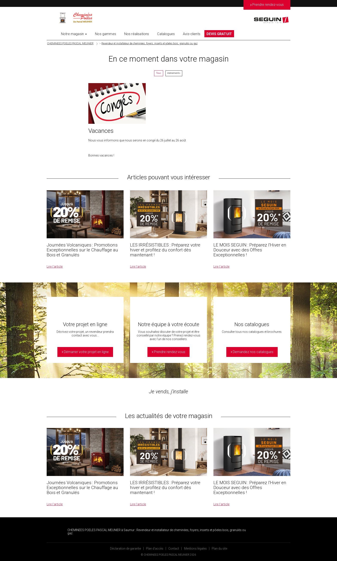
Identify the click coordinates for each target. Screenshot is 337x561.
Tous (158, 73)
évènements (173, 73)
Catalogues (166, 34)
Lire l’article (55, 266)
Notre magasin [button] (74, 34)
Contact (173, 548)
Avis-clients (191, 34)
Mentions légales (195, 548)
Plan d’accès (154, 548)
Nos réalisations (136, 34)
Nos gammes (105, 34)
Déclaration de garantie (125, 548)
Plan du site (219, 548)
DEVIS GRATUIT (219, 34)
